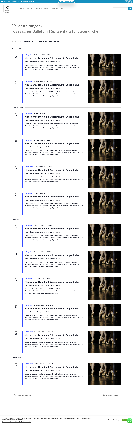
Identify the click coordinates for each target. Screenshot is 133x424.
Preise (47, 9)
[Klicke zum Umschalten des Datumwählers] (42, 41)
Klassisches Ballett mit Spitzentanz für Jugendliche (52, 58)
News (53, 9)
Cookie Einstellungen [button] (114, 420)
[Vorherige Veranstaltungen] (12, 41)
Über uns (39, 9)
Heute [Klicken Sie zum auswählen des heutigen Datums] (19, 41)
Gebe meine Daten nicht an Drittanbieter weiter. (16, 422)
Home (22, 9)
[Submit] (130, 9)
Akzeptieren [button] (126, 420)
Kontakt (59, 9)
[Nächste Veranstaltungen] (15, 41)
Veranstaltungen (26, 25)
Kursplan (29, 9)
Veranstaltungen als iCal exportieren (109, 400)
